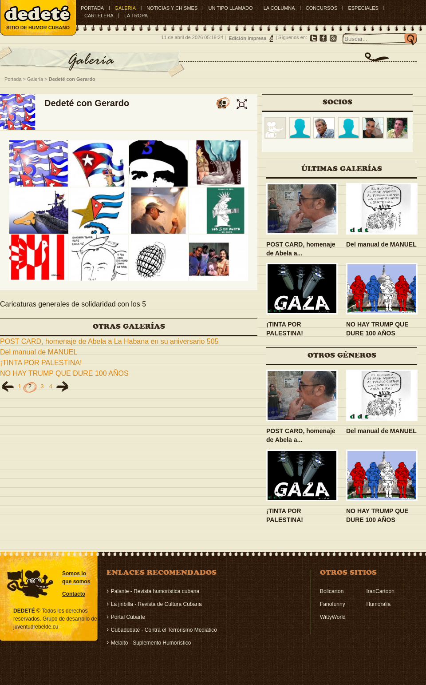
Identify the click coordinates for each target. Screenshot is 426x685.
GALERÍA (125, 8)
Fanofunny (332, 604)
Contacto (73, 594)
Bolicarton (331, 591)
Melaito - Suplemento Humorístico (151, 643)
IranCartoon (380, 591)
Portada (92, 8)
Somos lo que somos (76, 577)
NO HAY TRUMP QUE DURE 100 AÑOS (64, 373)
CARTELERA (99, 15)
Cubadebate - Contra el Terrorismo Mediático (164, 630)
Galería (35, 79)
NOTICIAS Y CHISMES (171, 8)
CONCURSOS (322, 8)
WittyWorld (333, 617)
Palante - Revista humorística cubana (155, 591)
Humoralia (378, 604)
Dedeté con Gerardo (72, 79)
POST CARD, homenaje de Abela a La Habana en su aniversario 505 (109, 341)
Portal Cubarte (128, 617)
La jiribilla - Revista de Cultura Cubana (156, 604)
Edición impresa (247, 38)
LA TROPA (136, 15)
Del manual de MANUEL (38, 352)
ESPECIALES (363, 8)
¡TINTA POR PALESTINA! (41, 362)
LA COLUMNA (279, 8)
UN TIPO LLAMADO (230, 8)
